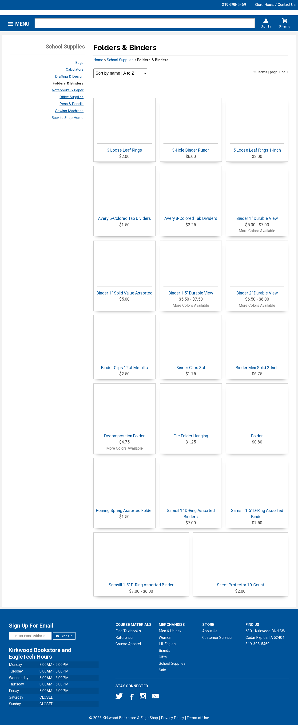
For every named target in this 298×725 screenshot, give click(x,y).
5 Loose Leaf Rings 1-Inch (257, 148)
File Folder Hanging (190, 433)
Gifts (163, 657)
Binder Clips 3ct (190, 365)
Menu (22, 24)
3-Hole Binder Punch (190, 148)
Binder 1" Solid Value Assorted (124, 290)
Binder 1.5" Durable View (190, 290)
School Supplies (120, 60)
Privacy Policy (172, 718)
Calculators (74, 69)
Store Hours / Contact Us (275, 4)
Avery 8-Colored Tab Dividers (190, 216)
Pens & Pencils (71, 104)
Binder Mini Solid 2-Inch (257, 365)
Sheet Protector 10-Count (240, 582)
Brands (164, 650)
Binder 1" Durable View (257, 216)
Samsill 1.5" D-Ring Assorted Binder (257, 511)
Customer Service (217, 637)
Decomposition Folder (124, 433)
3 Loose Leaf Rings (124, 148)
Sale (162, 670)
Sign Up (64, 636)
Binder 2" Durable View (257, 290)
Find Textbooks (128, 631)
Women (165, 637)
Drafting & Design (69, 76)
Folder (257, 433)
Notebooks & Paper (67, 90)
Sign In (266, 26)
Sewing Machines (69, 111)
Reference (124, 637)
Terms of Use (198, 718)
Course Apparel (128, 644)
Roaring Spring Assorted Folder (124, 508)
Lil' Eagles (167, 644)
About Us (209, 631)
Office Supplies (71, 97)
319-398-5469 (234, 4)
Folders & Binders (68, 83)
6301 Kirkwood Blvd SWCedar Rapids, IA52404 (265, 634)
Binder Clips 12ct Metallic (124, 365)
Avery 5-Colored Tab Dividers (124, 216)
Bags (79, 62)
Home (98, 60)
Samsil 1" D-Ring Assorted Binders (190, 511)
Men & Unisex (170, 631)
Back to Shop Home (67, 118)
